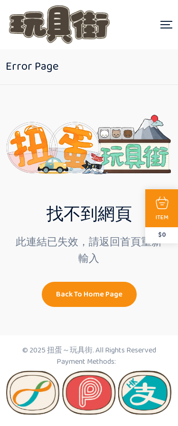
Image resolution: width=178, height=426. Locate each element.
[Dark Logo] (58, 25)
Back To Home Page (89, 294)
